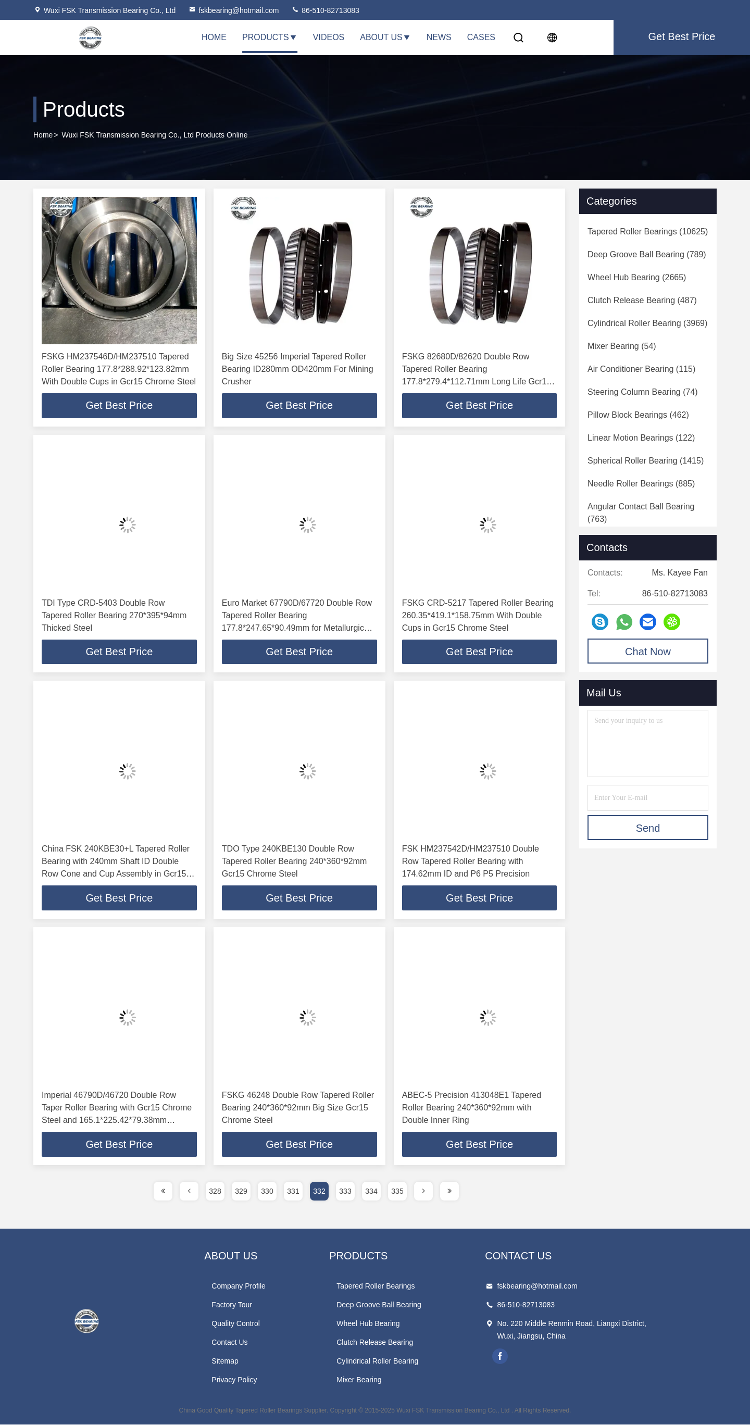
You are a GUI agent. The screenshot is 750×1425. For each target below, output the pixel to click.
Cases (481, 37)
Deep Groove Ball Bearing (415, 1305)
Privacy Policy (253, 1380)
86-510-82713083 (325, 10)
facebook (556, 1357)
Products (269, 37)
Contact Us (248, 1343)
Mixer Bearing (395, 1380)
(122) (641, 437)
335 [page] (397, 1192)
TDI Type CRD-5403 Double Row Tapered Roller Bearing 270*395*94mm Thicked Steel (114, 615)
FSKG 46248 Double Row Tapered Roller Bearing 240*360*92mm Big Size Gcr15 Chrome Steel (298, 1108)
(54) (622, 346)
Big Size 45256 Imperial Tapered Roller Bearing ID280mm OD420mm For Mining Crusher (297, 369)
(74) (643, 392)
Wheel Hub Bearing (404, 1324)
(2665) (637, 277)
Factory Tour (250, 1305)
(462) (638, 414)
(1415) (646, 460)
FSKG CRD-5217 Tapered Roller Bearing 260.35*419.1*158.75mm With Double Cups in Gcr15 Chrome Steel (478, 615)
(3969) (647, 323)
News (439, 37)
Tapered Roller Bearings (412, 1286)
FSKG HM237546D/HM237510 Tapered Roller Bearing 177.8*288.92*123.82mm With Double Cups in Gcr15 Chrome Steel (119, 369)
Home (214, 37)
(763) (641, 512)
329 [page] (241, 1192)
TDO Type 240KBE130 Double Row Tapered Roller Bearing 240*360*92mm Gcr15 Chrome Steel (294, 862)
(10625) (648, 231)
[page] (163, 1191)
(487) (642, 300)
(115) (641, 369)
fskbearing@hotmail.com (233, 10)
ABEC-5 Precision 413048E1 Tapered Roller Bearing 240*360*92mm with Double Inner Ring (471, 1108)
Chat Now (648, 651)
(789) (647, 254)
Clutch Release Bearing (411, 1343)
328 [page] (215, 1192)
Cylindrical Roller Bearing (414, 1361)
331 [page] (293, 1192)
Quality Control (254, 1324)
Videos (328, 37)
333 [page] (345, 1192)
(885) (641, 483)
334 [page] (371, 1192)
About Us (385, 37)
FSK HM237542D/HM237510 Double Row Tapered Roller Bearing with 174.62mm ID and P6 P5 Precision (470, 862)
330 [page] (267, 1192)
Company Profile (257, 1286)
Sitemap (243, 1361)
